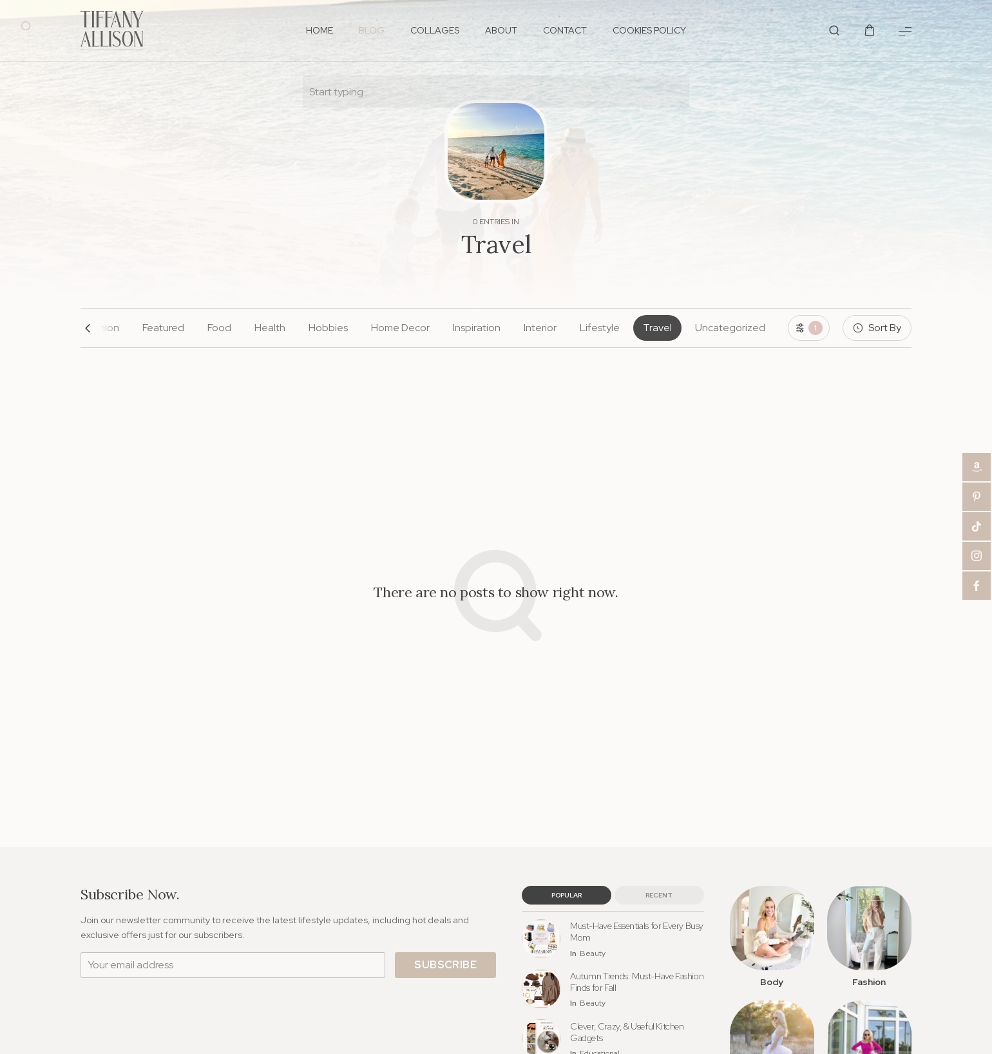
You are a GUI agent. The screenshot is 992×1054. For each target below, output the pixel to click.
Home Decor (400, 327)
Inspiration (477, 327)
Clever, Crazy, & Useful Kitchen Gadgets (627, 1032)
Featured (163, 327)
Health (269, 327)
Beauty (593, 954)
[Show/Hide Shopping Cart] (869, 31)
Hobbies (328, 327)
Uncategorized (730, 327)
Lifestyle (600, 327)
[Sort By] (877, 328)
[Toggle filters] (809, 328)
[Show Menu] (905, 30)
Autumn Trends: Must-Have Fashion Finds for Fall (636, 981)
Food (219, 327)
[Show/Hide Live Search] (834, 31)
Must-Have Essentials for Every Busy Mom (636, 931)
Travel (657, 327)
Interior (540, 327)
